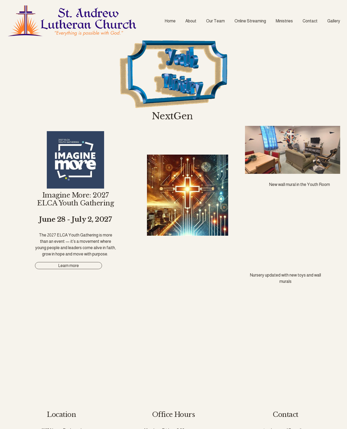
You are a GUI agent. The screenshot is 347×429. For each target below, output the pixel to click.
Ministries (284, 21)
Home (170, 21)
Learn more (68, 265)
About (190, 21)
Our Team (215, 21)
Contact (310, 21)
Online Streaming (250, 21)
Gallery (333, 21)
